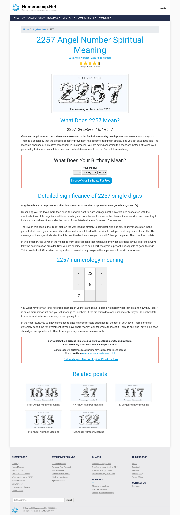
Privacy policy (137, 474)
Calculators (35, 17)
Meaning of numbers (100, 486)
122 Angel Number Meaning (88, 431)
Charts (18, 17)
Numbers (104, 17)
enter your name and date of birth (98, 353)
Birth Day (15, 464)
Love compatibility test (21, 487)
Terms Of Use (137, 477)
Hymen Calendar (59, 480)
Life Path (68, 17)
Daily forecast (17, 484)
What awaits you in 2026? (22, 477)
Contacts (136, 486)
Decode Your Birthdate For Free (90, 180)
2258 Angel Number (101, 57)
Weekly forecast (18, 480)
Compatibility (86, 17)
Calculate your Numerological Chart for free (91, 359)
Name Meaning (18, 467)
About (134, 464)
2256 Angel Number (79, 57)
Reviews (135, 470)
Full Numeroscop (59, 464)
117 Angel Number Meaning (133, 404)
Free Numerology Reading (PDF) (105, 467)
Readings (52, 17)
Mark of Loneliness (60, 477)
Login (163, 7)
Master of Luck (58, 470)
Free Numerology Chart (101, 464)
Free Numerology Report (102, 470)
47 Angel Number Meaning (88, 404)
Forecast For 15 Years (21, 474)
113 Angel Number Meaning (43, 431)
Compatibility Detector (61, 474)
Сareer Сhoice (17, 491)
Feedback (136, 467)
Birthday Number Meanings (103, 493)
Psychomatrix (17, 470)
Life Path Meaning (99, 489)
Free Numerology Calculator (103, 474)
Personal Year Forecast (61, 467)
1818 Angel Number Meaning (43, 404)
